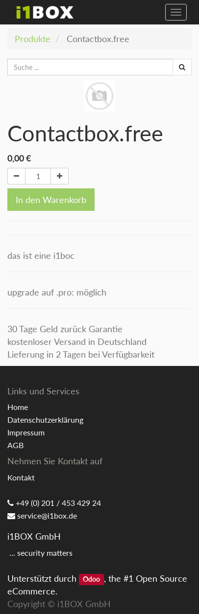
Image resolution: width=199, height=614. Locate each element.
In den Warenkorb (51, 199)
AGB (15, 445)
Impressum (26, 432)
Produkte (32, 38)
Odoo (91, 579)
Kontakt (21, 477)
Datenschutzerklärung (45, 419)
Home (17, 406)
